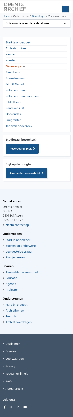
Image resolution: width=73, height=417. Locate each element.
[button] (36, 23)
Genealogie (13, 66)
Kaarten (11, 54)
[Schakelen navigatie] (65, 9)
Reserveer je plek (21, 148)
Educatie (11, 278)
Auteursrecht (14, 389)
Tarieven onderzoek (19, 126)
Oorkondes (13, 114)
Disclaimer (12, 344)
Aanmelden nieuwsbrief (25, 173)
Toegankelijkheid (16, 373)
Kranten (11, 60)
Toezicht (11, 316)
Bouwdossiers (15, 78)
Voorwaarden (14, 358)
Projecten (12, 290)
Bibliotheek (13, 102)
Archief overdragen (19, 322)
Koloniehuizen (15, 90)
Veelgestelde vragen (19, 251)
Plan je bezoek (15, 257)
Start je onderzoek (18, 42)
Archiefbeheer (15, 310)
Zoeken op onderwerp (21, 246)
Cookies (10, 351)
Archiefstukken (16, 48)
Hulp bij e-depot (16, 305)
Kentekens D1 (15, 108)
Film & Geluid (15, 84)
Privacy (10, 366)
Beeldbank (13, 72)
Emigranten (14, 120)
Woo (8, 381)
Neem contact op (17, 225)
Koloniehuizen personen (22, 96)
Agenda (11, 284)
